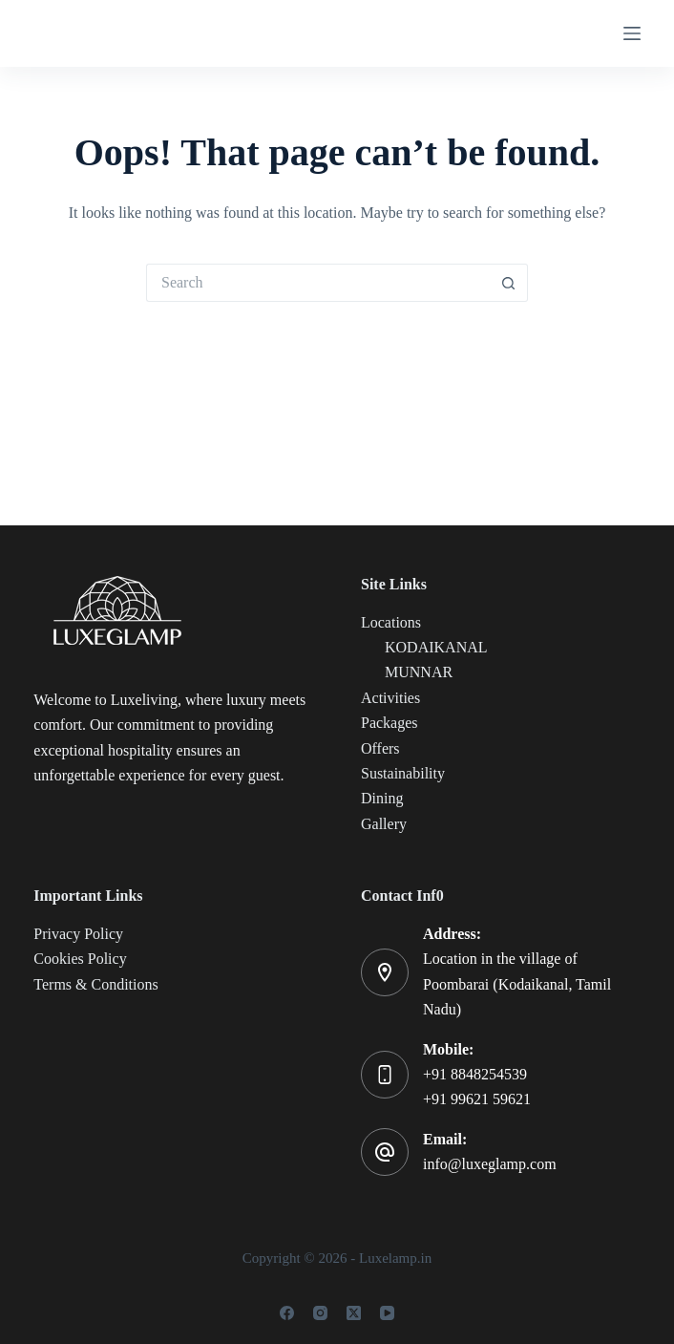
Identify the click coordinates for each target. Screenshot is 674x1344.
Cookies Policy (79, 958)
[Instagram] (320, 1313)
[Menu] (632, 33)
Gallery (384, 824)
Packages (389, 723)
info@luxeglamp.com (490, 1164)
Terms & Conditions (95, 984)
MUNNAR (419, 672)
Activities (390, 698)
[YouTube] (387, 1313)
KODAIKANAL (436, 647)
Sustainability (403, 773)
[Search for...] (318, 283)
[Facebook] (287, 1313)
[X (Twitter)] (354, 1313)
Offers (380, 748)
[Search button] (509, 283)
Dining (382, 798)
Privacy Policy (78, 934)
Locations (391, 622)
